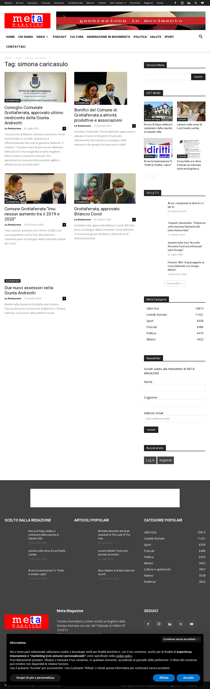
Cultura (76, 37)
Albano (8, 2)
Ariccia (19, 2)
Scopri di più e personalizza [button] (35, 677)
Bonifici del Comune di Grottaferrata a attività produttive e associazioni (98, 115)
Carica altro (175, 283)
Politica (140, 37)
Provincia (135, 2)
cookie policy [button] (124, 656)
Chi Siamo (25, 37)
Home (10, 37)
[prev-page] (146, 177)
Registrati (165, 460)
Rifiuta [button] (164, 677)
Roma (160, 2)
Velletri (102, 2)
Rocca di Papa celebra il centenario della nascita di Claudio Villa (158, 128)
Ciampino (32, 2)
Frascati (46, 2)
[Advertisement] (105, 498)
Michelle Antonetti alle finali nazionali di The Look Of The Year (114, 535)
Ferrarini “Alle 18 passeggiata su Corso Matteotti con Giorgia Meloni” (186, 266)
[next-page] (153, 177)
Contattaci (15, 47)
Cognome (150, 397)
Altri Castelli (118, 2)
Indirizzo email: (154, 413)
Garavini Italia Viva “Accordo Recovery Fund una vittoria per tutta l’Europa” (185, 246)
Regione (148, 2)
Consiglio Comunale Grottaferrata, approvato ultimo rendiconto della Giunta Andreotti (34, 115)
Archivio (149, 156)
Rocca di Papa (152, 119)
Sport (169, 37)
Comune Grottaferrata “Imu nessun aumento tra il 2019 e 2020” (32, 214)
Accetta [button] (188, 677)
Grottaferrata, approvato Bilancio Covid (97, 211)
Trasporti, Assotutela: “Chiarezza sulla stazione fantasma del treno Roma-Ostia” (186, 227)
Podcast (60, 37)
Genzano (59, 2)
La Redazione (13, 128)
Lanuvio (182, 119)
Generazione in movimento (108, 37)
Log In (150, 460)
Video (42, 37)
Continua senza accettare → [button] (181, 639)
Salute (155, 37)
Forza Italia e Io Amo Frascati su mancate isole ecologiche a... (189, 165)
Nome (148, 382)
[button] (200, 37)
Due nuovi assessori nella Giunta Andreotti (29, 290)
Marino (90, 2)
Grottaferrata (75, 2)
